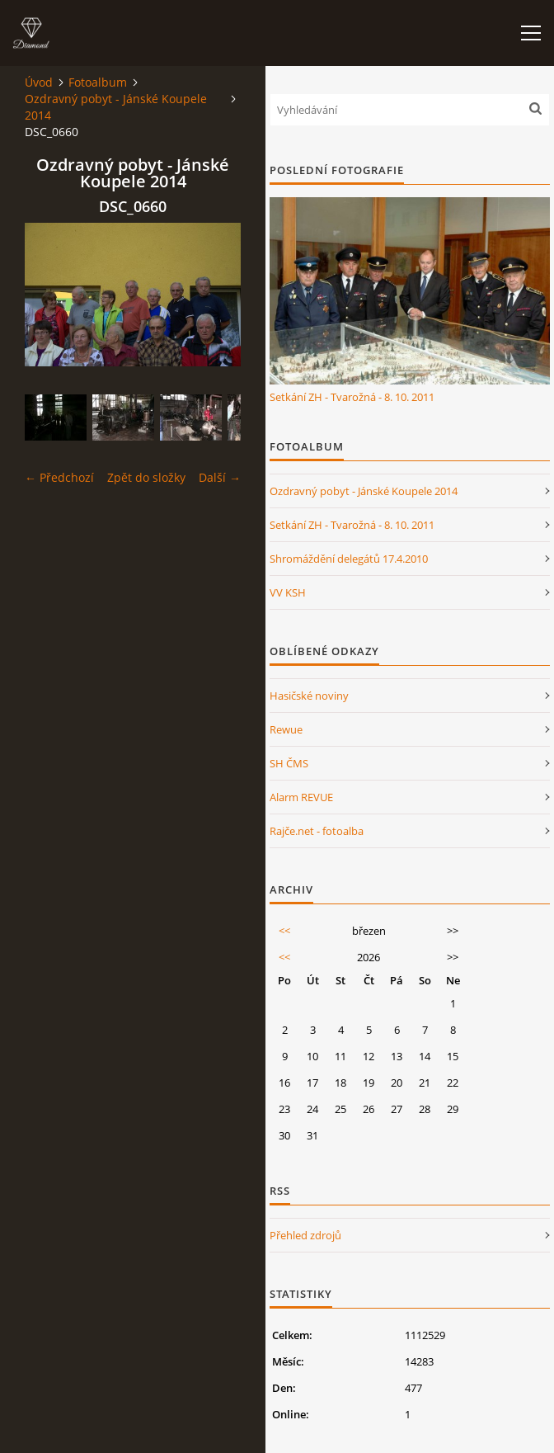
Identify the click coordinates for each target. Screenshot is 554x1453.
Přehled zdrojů (305, 1235)
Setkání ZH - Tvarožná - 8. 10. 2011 (352, 396)
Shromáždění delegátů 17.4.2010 (349, 558)
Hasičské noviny (309, 695)
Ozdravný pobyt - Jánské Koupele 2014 (116, 107)
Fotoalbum (97, 82)
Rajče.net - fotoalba (317, 830)
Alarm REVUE (301, 797)
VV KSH (288, 592)
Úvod (39, 82)
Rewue (286, 729)
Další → (220, 477)
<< (284, 930)
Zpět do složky (146, 477)
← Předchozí (59, 477)
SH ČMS (289, 763)
